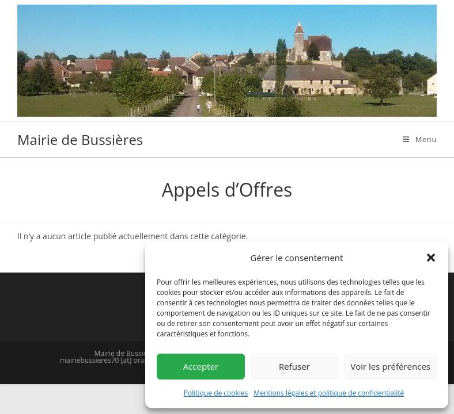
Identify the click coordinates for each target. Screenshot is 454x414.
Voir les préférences (390, 366)
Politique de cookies (216, 393)
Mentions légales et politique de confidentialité (329, 393)
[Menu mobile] (420, 139)
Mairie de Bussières (80, 139)
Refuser (294, 366)
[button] (431, 257)
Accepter (200, 366)
